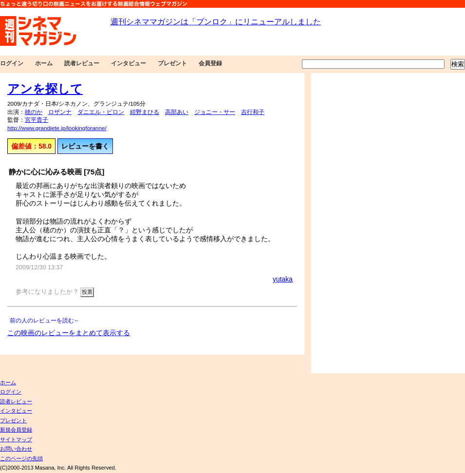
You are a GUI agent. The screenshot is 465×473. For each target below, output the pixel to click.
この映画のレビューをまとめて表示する (68, 333)
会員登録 (210, 63)
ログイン (11, 63)
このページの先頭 (21, 458)
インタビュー (128, 63)
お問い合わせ (16, 449)
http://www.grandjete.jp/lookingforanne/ (57, 128)
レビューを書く (85, 146)
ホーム (44, 63)
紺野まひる (144, 112)
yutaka (283, 279)
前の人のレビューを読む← (45, 320)
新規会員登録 (16, 430)
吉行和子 (252, 112)
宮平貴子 (36, 119)
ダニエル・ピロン (100, 112)
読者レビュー (81, 63)
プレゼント (172, 63)
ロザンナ (60, 112)
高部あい (176, 112)
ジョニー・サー (214, 112)
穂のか (33, 112)
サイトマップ (16, 439)
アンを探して (45, 88)
